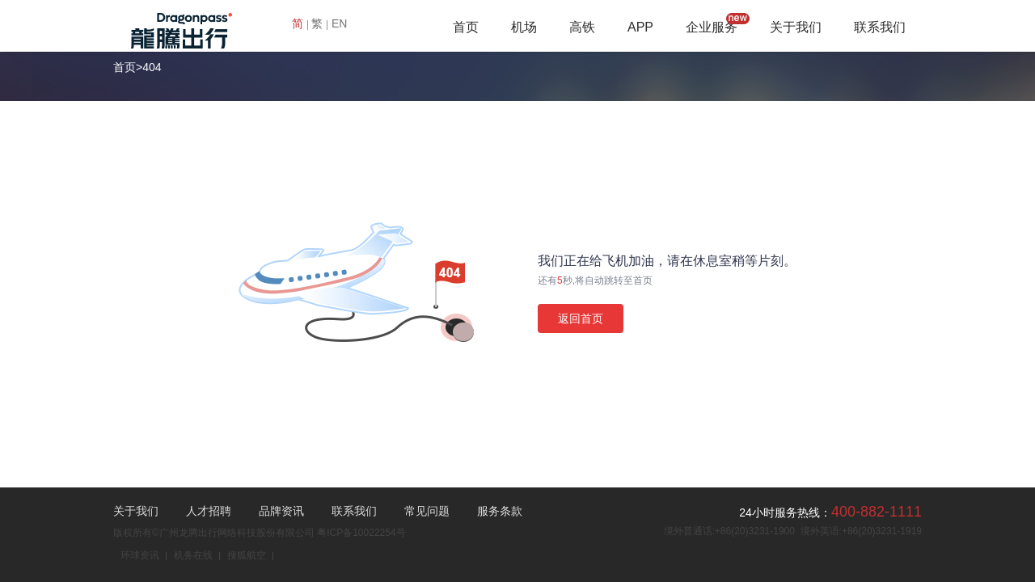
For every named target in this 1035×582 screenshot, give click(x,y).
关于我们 (796, 27)
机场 (524, 27)
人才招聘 (208, 510)
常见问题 (427, 510)
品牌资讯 (281, 510)
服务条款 (499, 510)
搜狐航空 (246, 555)
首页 (466, 27)
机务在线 (193, 555)
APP (640, 27)
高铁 (582, 27)
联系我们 (880, 27)
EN (339, 23)
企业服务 (711, 27)
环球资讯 (139, 555)
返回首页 (580, 318)
